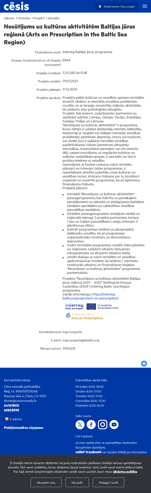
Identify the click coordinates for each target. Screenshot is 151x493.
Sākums (9, 18)
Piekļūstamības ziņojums (23, 427)
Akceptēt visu (46, 482)
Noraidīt (77, 482)
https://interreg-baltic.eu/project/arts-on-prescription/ (91, 296)
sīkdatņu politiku (125, 471)
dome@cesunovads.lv (20, 400)
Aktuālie (53, 18)
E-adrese (16, 419)
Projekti (39, 18)
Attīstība (24, 18)
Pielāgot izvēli (108, 482)
